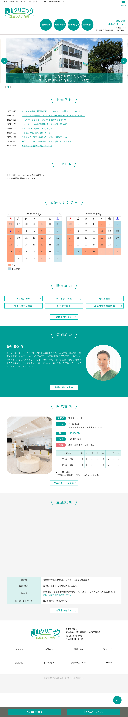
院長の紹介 (60, 25)
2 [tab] (8, 87)
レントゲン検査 (64, 299)
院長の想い (87, 25)
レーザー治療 (64, 308)
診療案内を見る (64, 325)
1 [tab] (5, 87)
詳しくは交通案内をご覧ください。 (58, 614)
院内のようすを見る (64, 501)
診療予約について (79, 686)
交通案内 (46, 25)
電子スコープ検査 (23, 308)
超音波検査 (104, 299)
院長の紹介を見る (64, 400)
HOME (109, 686)
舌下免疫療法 (23, 299)
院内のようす (73, 25)
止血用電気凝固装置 (104, 308)
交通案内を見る (64, 633)
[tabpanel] (64, 60)
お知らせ (19, 673)
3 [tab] (10, 87)
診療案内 (19, 686)
